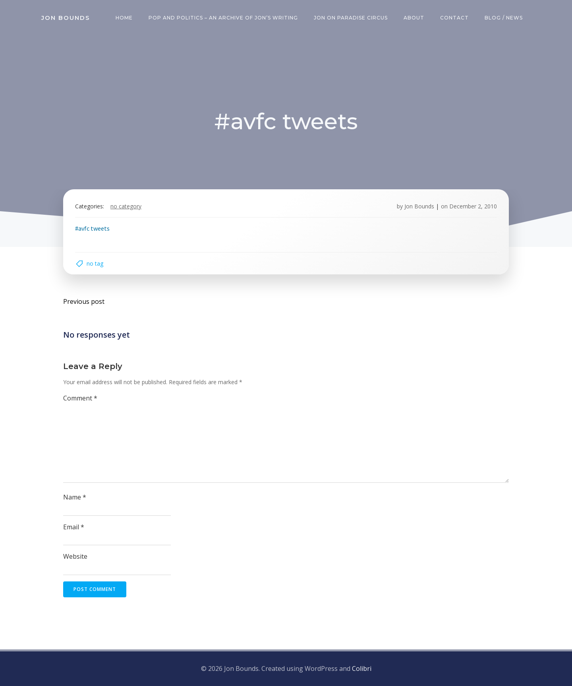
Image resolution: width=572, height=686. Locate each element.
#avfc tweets (92, 228)
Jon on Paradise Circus (351, 18)
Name (74, 497)
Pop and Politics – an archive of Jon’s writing (223, 18)
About (414, 18)
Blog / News (504, 18)
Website (75, 556)
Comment (80, 398)
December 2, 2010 (473, 206)
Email (73, 527)
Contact (454, 18)
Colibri (361, 668)
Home (124, 18)
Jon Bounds (419, 206)
